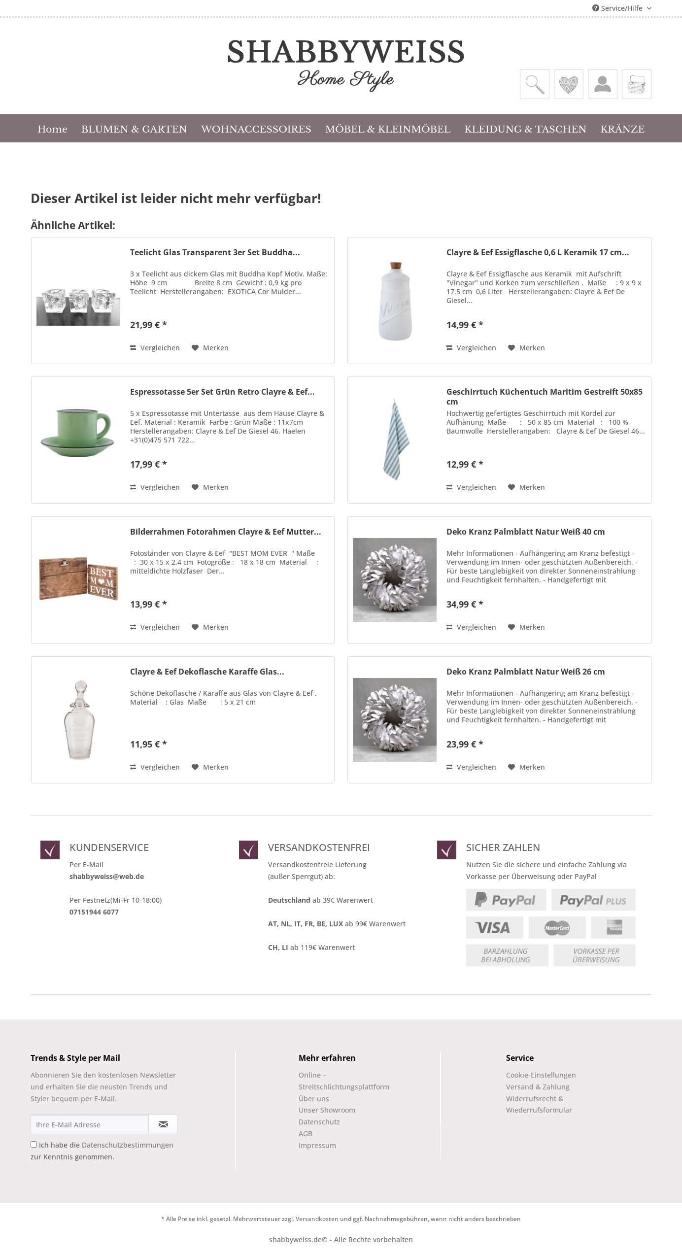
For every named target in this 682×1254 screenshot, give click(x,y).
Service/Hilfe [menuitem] (618, 8)
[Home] (52, 128)
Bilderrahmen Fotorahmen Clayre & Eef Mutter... (225, 532)
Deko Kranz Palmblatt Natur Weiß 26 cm (525, 672)
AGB (305, 1133)
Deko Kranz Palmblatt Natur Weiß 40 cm (525, 532)
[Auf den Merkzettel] (210, 348)
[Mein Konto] (602, 84)
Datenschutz (319, 1121)
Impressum (317, 1145)
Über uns (314, 1098)
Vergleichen (155, 347)
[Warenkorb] (636, 84)
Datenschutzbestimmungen (127, 1145)
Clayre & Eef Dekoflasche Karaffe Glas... (207, 672)
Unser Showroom (327, 1110)
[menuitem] (534, 84)
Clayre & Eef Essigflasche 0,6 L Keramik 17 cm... (537, 252)
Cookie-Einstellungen (541, 1075)
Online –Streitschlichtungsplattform (336, 1080)
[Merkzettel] (568, 84)
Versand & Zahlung (538, 1086)
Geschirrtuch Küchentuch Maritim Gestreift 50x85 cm (544, 397)
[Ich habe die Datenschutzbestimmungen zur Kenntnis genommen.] (34, 1144)
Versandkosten (317, 1219)
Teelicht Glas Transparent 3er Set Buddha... (215, 252)
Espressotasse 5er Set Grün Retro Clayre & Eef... (222, 392)
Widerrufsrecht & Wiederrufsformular (539, 1104)
